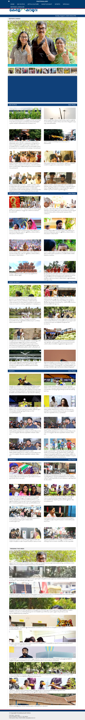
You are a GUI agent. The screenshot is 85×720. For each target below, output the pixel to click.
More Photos (72, 105)
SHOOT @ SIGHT (46, 4)
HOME (12, 4)
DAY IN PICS (21, 4)
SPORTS (57, 4)
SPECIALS (66, 4)
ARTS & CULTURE (33, 4)
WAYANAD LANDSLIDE (17, 7)
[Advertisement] (42, 89)
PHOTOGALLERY (28, 1)
